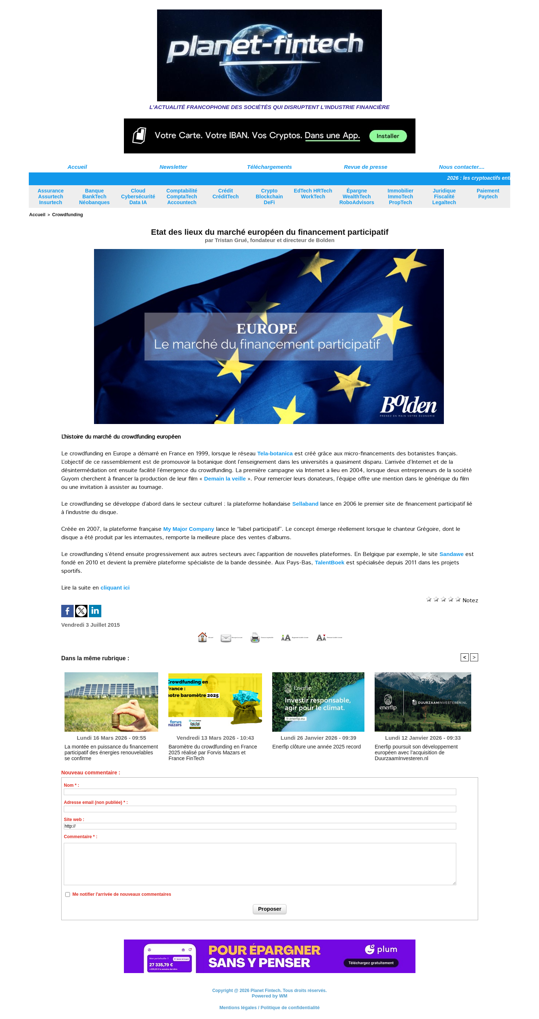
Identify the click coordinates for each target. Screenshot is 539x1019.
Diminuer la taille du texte (401, 637)
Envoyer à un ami (166, 637)
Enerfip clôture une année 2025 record (309, 745)
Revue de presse (365, 167)
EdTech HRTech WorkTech (313, 193)
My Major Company (190, 528)
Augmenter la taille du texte (312, 637)
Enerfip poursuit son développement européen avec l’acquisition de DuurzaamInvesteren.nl (420, 748)
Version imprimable (232, 637)
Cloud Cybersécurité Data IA (138, 196)
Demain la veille (226, 478)
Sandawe (452, 553)
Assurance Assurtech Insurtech (51, 196)
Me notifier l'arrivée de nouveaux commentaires (122, 894)
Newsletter (173, 167)
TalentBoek (330, 562)
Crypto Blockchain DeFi (269, 196)
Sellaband (306, 503)
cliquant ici (116, 587)
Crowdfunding (64, 214)
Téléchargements (269, 167)
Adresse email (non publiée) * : (96, 802)
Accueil (77, 167)
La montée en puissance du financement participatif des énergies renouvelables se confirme (105, 751)
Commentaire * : (80, 836)
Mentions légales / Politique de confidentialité (269, 1006)
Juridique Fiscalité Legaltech (444, 196)
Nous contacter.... (462, 167)
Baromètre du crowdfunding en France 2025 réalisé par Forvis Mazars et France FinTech (211, 748)
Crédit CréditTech (225, 193)
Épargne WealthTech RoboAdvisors (356, 196)
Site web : (74, 819)
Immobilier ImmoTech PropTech (401, 196)
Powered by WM (269, 994)
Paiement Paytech (488, 193)
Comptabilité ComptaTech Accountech (182, 196)
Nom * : (71, 784)
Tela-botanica (275, 453)
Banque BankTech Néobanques (94, 196)
